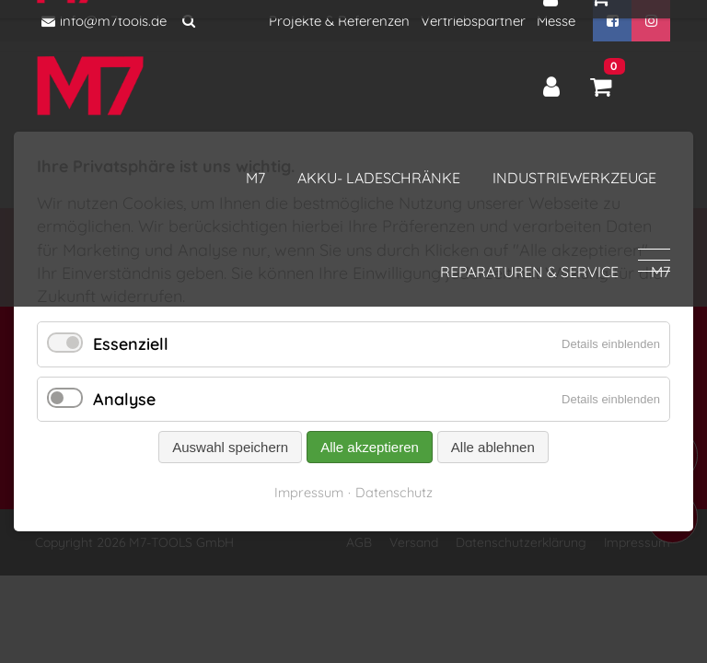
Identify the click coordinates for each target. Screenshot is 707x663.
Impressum (308, 492)
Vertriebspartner (473, 20)
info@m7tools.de (104, 20)
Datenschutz (394, 492)
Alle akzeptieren (369, 447)
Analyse (124, 399)
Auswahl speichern (230, 447)
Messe (556, 20)
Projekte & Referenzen (339, 20)
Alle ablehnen (493, 447)
